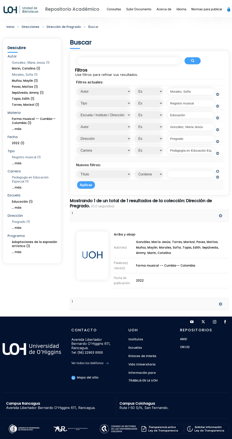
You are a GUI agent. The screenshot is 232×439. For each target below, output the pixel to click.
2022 (140, 279)
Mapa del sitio (84, 378)
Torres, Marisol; (184, 243)
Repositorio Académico (72, 9)
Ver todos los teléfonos (89, 363)
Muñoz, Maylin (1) (25, 81)
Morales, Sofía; (171, 248)
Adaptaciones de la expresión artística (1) (34, 244)
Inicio (10, 27)
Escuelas (135, 348)
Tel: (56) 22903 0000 (87, 353)
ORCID (185, 347)
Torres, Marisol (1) (25, 105)
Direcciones (30, 27)
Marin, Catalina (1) (26, 68)
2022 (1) (18, 143)
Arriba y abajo (124, 236)
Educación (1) (22, 202)
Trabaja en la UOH (143, 381)
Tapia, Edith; (193, 248)
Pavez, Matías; (208, 243)
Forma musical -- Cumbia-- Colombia (165, 265)
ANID (183, 339)
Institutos (135, 339)
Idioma (181, 9)
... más (16, 129)
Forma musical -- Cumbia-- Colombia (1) (33, 121)
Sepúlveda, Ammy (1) (28, 93)
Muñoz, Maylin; (147, 248)
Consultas (114, 9)
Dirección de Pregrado (64, 27)
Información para (142, 373)
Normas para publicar (206, 9)
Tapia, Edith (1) (23, 99)
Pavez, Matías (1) (25, 87)
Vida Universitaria (142, 364)
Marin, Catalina (159, 253)
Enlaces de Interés (142, 356)
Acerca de (164, 9)
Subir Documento (138, 9)
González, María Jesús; (154, 243)
